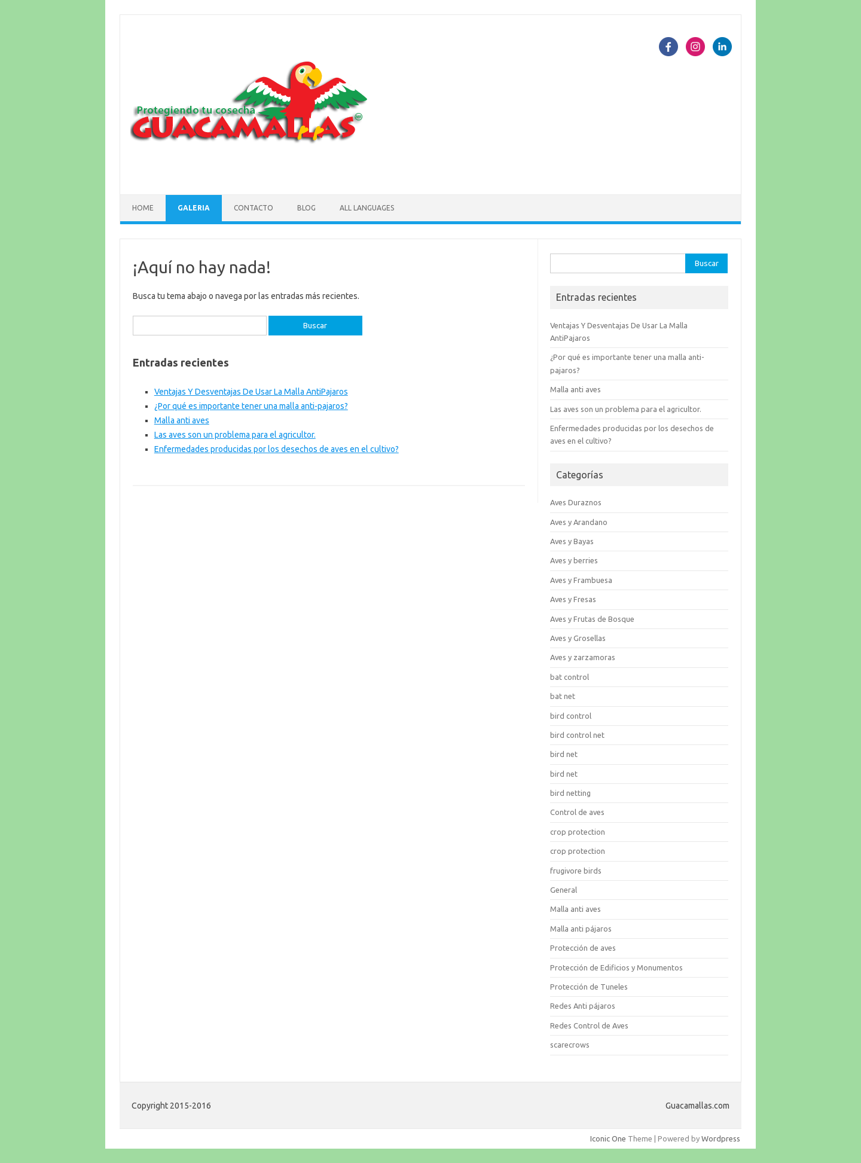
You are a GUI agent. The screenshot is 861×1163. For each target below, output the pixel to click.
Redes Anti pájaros (582, 1006)
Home (143, 208)
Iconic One (608, 1138)
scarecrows (570, 1044)
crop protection (577, 832)
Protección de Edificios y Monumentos (616, 967)
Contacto (253, 208)
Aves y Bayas (572, 541)
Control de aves (577, 812)
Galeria (194, 208)
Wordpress (720, 1138)
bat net (562, 696)
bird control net (577, 735)
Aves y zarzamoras (582, 657)
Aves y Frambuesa (581, 580)
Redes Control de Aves (589, 1025)
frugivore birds (576, 870)
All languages (367, 208)
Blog (306, 208)
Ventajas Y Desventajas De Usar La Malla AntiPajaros (251, 391)
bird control (570, 716)
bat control (569, 677)
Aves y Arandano (578, 522)
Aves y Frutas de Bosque (592, 619)
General (563, 890)
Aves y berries (574, 560)
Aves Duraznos (576, 502)
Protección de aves (583, 948)
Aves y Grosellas (578, 638)
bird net (564, 754)
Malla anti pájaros (581, 928)
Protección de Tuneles (589, 986)
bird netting (570, 793)
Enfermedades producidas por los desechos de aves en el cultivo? (276, 449)
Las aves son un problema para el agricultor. (235, 434)
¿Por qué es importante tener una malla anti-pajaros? (251, 406)
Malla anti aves (181, 420)
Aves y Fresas (573, 599)
